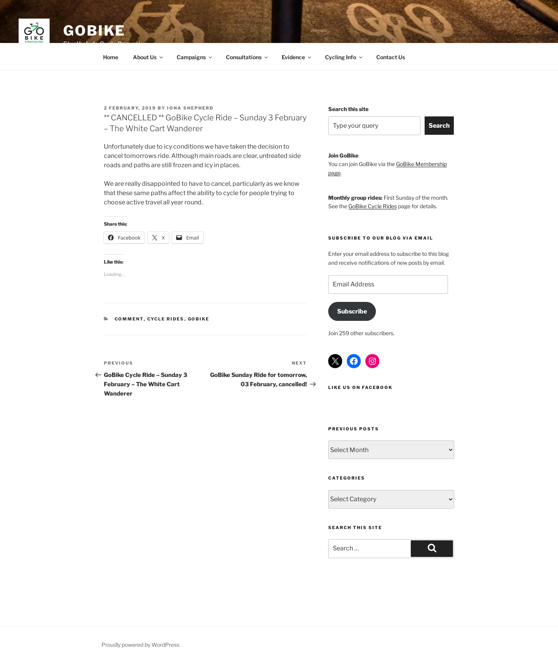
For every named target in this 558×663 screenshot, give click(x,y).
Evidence (297, 57)
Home (110, 57)
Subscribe (352, 311)
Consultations (247, 57)
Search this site (348, 109)
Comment (129, 319)
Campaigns (195, 57)
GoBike (94, 30)
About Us (148, 57)
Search (439, 125)
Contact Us (390, 57)
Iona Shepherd (190, 108)
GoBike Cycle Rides (372, 206)
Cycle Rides (165, 319)
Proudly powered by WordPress (140, 644)
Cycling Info (344, 57)
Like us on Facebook (360, 387)
